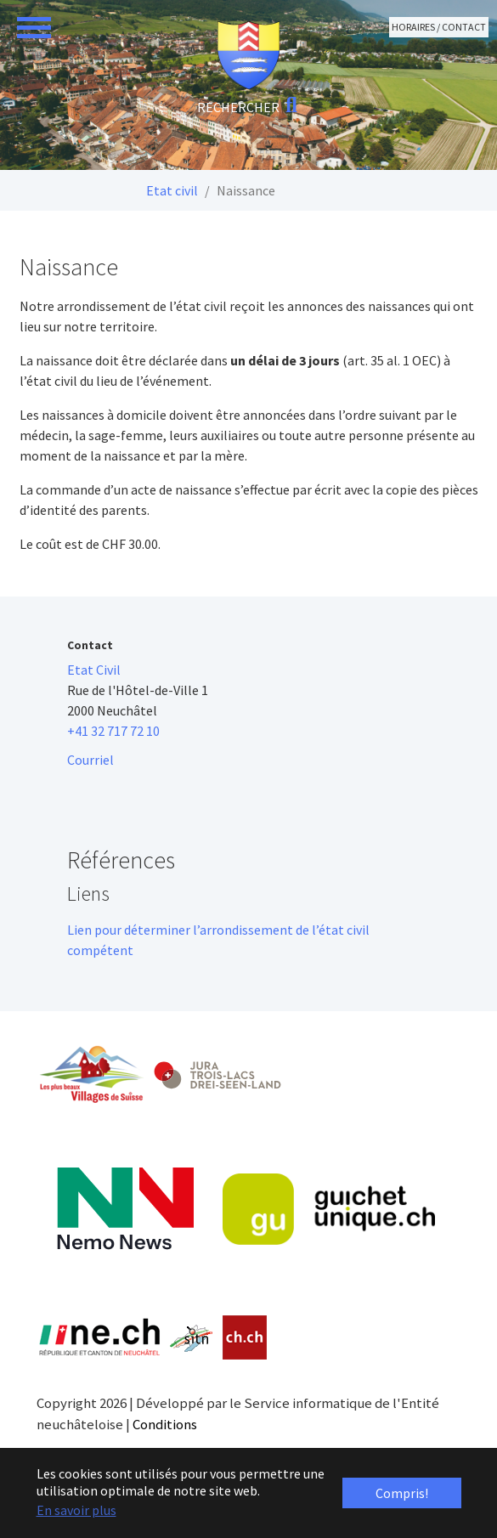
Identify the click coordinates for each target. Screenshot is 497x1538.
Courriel (90, 759)
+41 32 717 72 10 (113, 730)
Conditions (165, 1424)
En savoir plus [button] (76, 1509)
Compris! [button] (402, 1492)
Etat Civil (94, 669)
